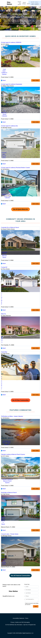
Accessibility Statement (18, 618)
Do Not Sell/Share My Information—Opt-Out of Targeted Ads (20, 624)
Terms (26, 618)
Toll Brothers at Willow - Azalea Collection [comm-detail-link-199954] (6, 443)
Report (4, 80)
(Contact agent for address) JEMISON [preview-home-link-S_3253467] (11, 42)
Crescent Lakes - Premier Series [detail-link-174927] (9, 534)
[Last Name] (31, 593)
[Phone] (31, 596)
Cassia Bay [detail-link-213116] (4, 352)
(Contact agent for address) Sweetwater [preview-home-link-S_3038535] (11, 84)
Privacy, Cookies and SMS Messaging (20, 622)
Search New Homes (19, 3)
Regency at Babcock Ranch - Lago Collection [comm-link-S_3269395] (7, 196)
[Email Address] (31, 586)
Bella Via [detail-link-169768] (3, 314)
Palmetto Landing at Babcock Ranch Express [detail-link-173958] (13, 454)
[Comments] (31, 600)
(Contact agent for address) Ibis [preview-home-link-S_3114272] (9, 126)
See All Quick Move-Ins (20, 209)
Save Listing (35, 80)
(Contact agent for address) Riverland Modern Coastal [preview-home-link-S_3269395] (15, 167)
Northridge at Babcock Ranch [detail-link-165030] (9, 492)
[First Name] (31, 590)
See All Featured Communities (20, 575)
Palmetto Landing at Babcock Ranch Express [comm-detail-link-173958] (7, 481)
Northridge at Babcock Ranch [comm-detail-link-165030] (3, 521)
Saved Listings (24, 3)
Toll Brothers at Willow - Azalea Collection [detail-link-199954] (12, 416)
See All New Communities (20, 400)
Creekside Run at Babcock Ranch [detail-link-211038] (10, 227)
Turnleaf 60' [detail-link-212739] (4, 267)
